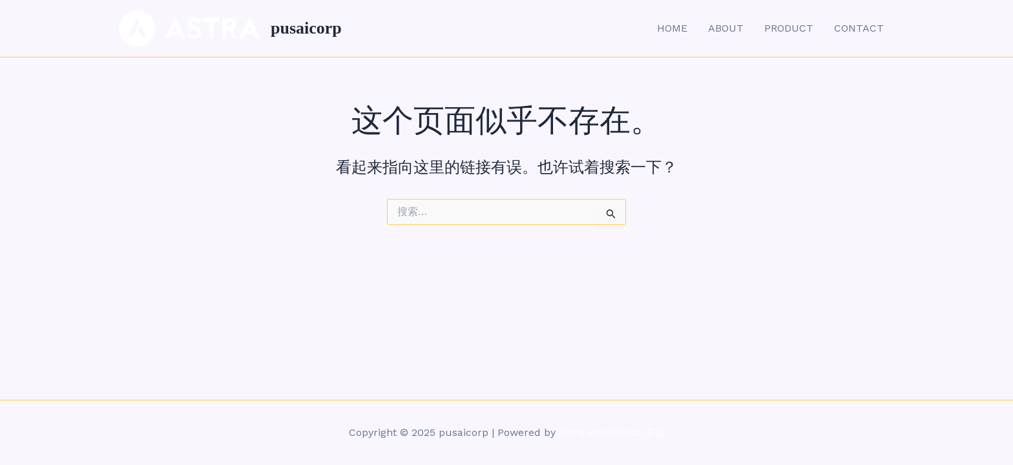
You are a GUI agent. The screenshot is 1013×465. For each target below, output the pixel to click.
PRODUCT (788, 28)
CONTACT (859, 28)
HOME (672, 28)
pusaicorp (306, 28)
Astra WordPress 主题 (611, 432)
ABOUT (726, 28)
